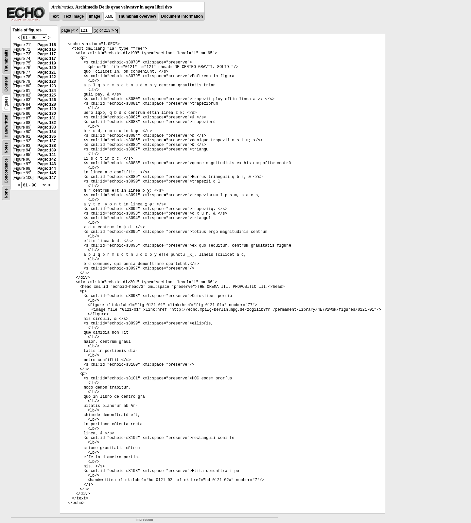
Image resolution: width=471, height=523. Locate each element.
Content (6, 84)
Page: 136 (47, 136)
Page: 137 (47, 141)
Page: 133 (47, 127)
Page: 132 (47, 122)
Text (55, 16)
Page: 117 (47, 54)
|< (73, 30)
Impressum (144, 519)
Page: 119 (47, 63)
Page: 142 (47, 159)
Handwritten (6, 126)
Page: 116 (47, 49)
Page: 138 (47, 145)
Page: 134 (47, 132)
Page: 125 (47, 95)
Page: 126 (47, 99)
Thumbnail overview (137, 16)
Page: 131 (47, 118)
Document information (182, 16)
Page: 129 (47, 109)
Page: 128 (47, 104)
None (6, 193)
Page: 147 (47, 177)
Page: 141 (47, 154)
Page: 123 (47, 81)
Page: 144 (47, 168)
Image (94, 16)
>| (116, 30)
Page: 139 (47, 150)
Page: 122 (47, 77)
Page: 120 (47, 67)
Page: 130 (47, 113)
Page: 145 (47, 173)
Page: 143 (47, 164)
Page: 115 (47, 45)
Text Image (73, 16)
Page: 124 (47, 90)
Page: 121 (47, 72)
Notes (6, 147)
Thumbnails (6, 61)
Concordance (6, 170)
